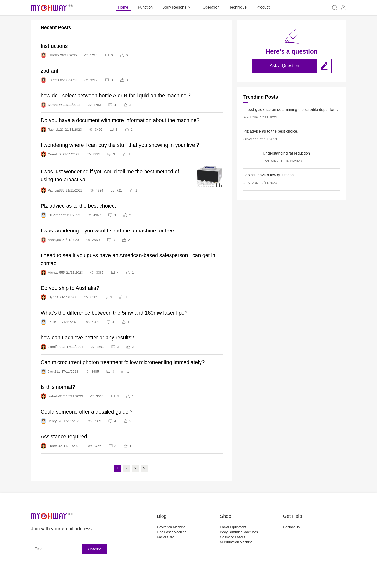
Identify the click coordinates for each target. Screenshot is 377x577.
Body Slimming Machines (239, 532)
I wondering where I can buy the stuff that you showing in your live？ (120, 145)
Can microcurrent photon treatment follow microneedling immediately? (123, 362)
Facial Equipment (233, 527)
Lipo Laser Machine (171, 532)
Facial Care (165, 537)
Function (145, 7)
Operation (211, 7)
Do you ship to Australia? (70, 288)
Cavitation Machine (171, 527)
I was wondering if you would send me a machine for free (107, 231)
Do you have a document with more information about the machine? (120, 120)
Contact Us (291, 527)
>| (144, 468)
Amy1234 (250, 183)
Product (263, 7)
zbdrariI (49, 71)
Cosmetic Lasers (232, 537)
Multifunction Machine (236, 542)
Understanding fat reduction (286, 153)
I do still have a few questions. (269, 175)
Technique (238, 7)
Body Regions (177, 7)
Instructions (54, 46)
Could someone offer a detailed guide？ (87, 412)
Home (123, 7)
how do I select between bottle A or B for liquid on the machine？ (116, 96)
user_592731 (272, 161)
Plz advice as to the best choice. (78, 206)
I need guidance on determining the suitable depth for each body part (288, 109)
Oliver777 (250, 139)
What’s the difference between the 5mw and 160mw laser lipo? (114, 313)
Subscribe (94, 549)
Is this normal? (58, 387)
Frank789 (250, 117)
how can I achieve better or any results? (87, 338)
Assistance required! (64, 437)
